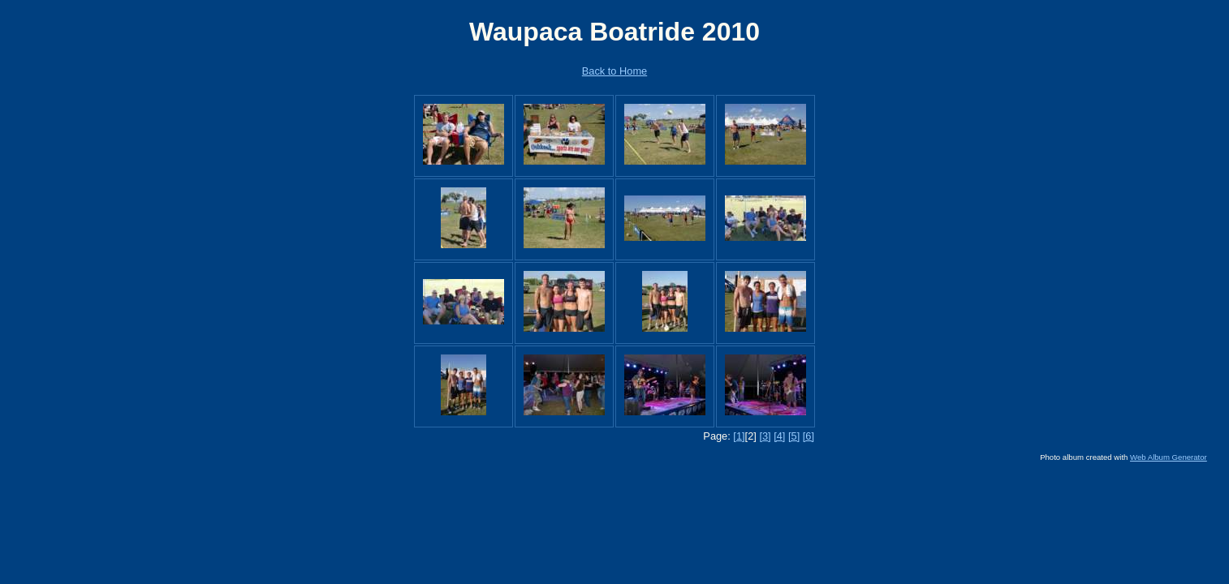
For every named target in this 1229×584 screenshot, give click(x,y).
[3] (764, 436)
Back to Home (614, 71)
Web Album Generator (1168, 457)
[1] (738, 436)
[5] (794, 436)
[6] (808, 436)
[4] (779, 436)
